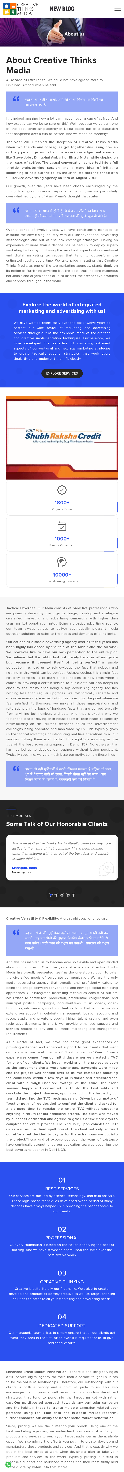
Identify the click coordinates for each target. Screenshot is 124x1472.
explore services (62, 373)
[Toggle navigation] (118, 9)
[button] (51, 895)
